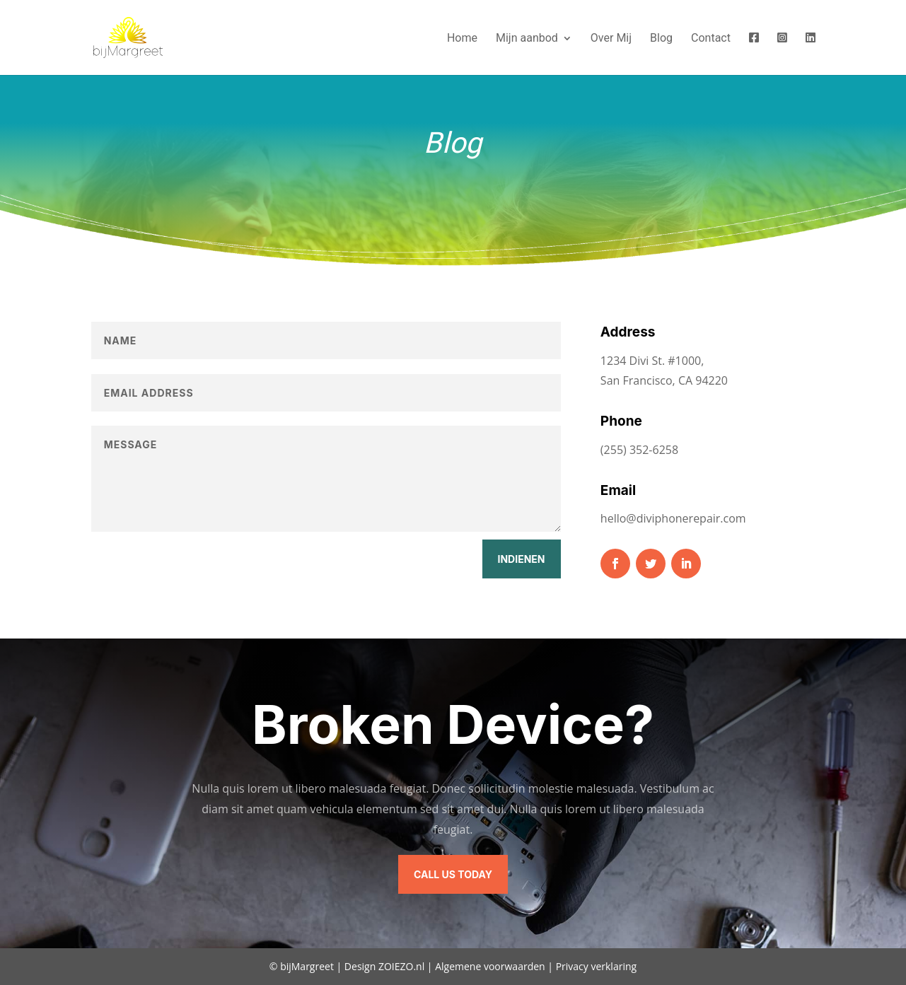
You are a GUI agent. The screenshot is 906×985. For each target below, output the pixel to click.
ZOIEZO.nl (401, 966)
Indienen (521, 559)
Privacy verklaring (596, 966)
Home (462, 39)
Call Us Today (453, 874)
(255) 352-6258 (639, 449)
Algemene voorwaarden (490, 966)
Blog (661, 39)
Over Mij (611, 39)
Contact (711, 39)
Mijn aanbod (527, 39)
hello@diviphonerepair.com (673, 518)
